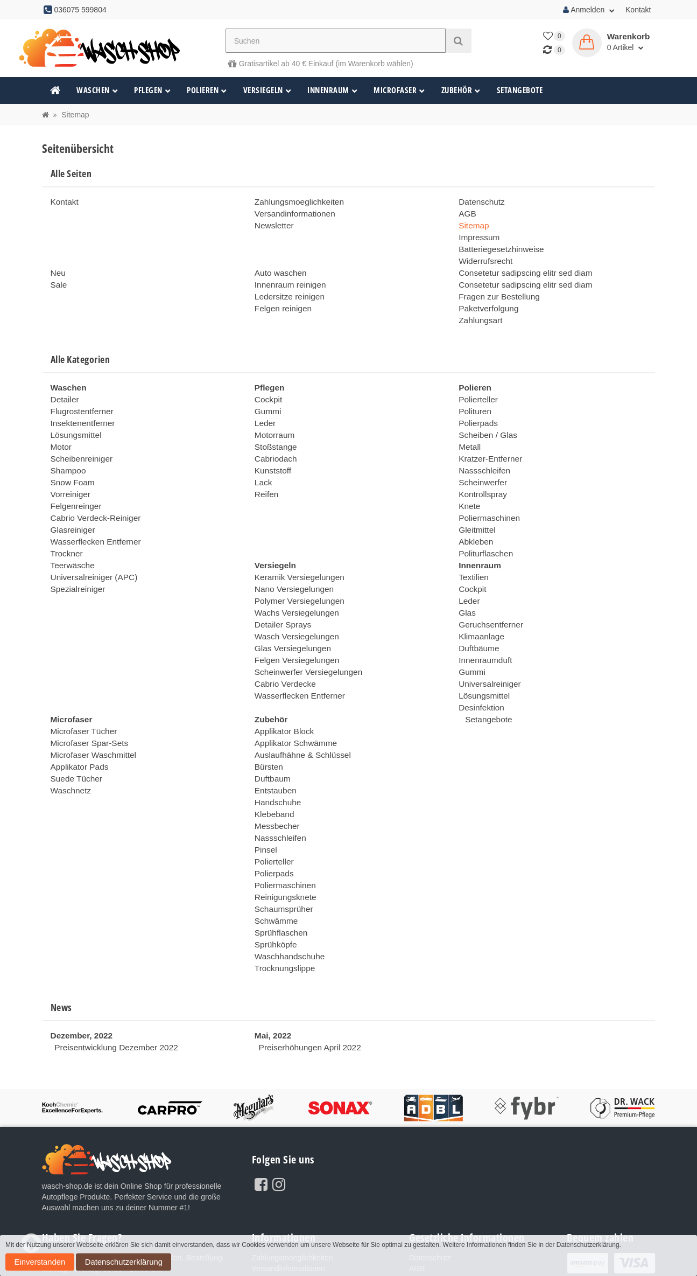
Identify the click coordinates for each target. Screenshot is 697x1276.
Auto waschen (278, 266)
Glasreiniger (71, 504)
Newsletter (272, 223)
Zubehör (461, 90)
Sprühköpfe (274, 881)
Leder (264, 407)
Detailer (63, 386)
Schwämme (274, 860)
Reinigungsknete (283, 838)
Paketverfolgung (486, 298)
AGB (467, 212)
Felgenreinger (74, 483)
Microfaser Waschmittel (90, 709)
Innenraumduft (483, 623)
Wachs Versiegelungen (293, 580)
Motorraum (273, 418)
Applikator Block (281, 688)
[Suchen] (336, 41)
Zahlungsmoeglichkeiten (295, 201)
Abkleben (474, 515)
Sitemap (472, 223)
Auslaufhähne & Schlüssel (298, 709)
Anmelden (589, 9)
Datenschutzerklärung (40, 1264)
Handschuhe (276, 752)
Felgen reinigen (281, 298)
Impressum (477, 233)
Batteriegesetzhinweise (497, 244)
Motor (60, 429)
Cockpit (267, 386)
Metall (468, 429)
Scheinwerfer (481, 461)
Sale (58, 277)
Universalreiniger (487, 644)
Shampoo (67, 451)
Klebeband (273, 763)
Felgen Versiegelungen (293, 623)
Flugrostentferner (79, 397)
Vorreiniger (69, 472)
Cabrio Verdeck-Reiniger (92, 494)
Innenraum (332, 90)
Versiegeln (267, 90)
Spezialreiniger (76, 558)
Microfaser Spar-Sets (86, 698)
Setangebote (520, 90)
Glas (466, 580)
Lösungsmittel (74, 418)
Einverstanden (646, 1253)
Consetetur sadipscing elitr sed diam (519, 266)
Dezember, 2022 (79, 969)
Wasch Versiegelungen (293, 601)
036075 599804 (117, 1217)
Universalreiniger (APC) (90, 547)
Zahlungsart (478, 309)
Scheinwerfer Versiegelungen (304, 634)
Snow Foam (71, 461)
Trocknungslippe (282, 903)
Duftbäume (477, 612)
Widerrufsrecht (483, 255)
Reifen (265, 472)
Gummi (267, 397)
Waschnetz (69, 741)
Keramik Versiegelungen (295, 547)
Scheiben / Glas (485, 418)
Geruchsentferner (488, 591)
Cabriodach (274, 440)
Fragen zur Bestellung (495, 287)
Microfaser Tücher (81, 688)
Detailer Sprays (280, 591)
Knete (468, 483)
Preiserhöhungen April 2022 (305, 980)
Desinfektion (479, 666)
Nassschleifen (482, 451)
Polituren (473, 397)
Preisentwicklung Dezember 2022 (110, 980)
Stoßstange (274, 429)
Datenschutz (480, 201)
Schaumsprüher (281, 849)
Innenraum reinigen (287, 277)
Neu (58, 266)
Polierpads (476, 407)
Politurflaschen (483, 526)
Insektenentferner (80, 407)
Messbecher (275, 774)
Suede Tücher (74, 731)
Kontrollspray (481, 472)
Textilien (472, 547)
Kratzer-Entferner (487, 440)
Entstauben (274, 741)
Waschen (97, 90)
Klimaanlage (479, 601)
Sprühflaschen (279, 871)
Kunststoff (271, 451)
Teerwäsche (71, 537)
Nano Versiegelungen (291, 558)
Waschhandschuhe (287, 892)
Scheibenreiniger (79, 440)
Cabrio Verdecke (283, 644)
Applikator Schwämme (292, 698)
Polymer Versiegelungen (295, 569)
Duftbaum (271, 731)
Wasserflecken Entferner (92, 515)
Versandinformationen (291, 212)
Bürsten (267, 720)
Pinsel (265, 795)
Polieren (207, 90)
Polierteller (476, 386)
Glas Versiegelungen (289, 612)
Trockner (65, 526)
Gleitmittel (475, 504)
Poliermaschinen (487, 494)
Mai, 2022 (271, 969)
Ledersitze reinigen (286, 287)
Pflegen (152, 90)
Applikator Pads (77, 720)
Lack (263, 461)
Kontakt (638, 9)
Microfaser (399, 90)
